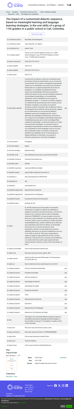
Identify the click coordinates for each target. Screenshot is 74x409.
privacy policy (22, 402)
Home (8, 12)
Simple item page (37, 34)
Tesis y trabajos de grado (48, 12)
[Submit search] (68, 5)
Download (63, 357)
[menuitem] (52, 5)
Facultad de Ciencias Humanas (29, 12)
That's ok (69, 406)
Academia (15, 12)
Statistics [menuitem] (61, 5)
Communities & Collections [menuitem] (36, 5)
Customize (4, 406)
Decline (63, 406)
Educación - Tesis (13, 14)
